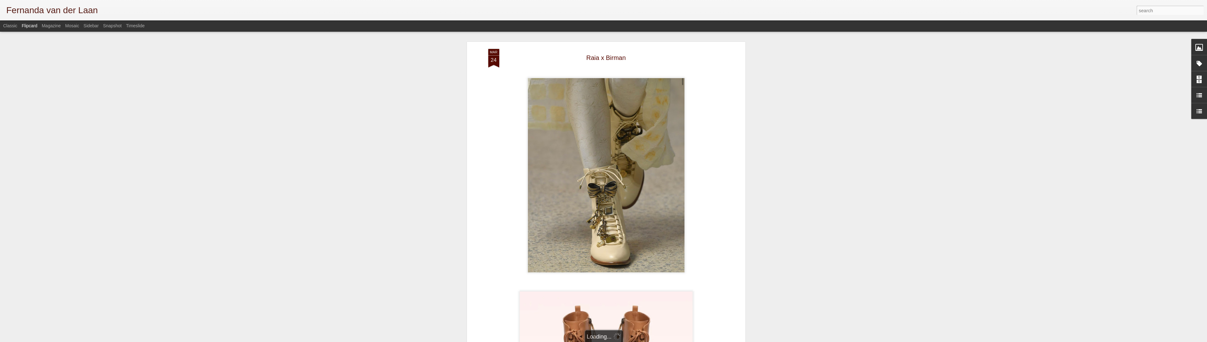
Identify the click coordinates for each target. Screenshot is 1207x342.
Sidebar (91, 25)
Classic (10, 25)
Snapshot (112, 25)
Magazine (51, 25)
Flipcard (29, 25)
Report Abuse (717, 338)
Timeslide (135, 25)
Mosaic (72, 25)
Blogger (699, 338)
